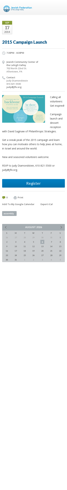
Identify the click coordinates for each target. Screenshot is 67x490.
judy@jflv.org (14, 87)
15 (60, 246)
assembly (8, 213)
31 (16, 260)
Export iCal (47, 204)
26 (33, 255)
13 (42, 246)
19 (33, 251)
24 (16, 255)
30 (7, 260)
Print (18, 197)
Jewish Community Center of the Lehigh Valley (22, 63)
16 (7, 251)
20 (42, 251)
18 (25, 251)
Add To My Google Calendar (18, 204)
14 (51, 246)
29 (60, 255)
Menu (61, 7)
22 (60, 251)
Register (33, 183)
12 (33, 246)
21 (51, 251)
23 (7, 255)
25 (25, 255)
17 (16, 251)
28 (51, 255)
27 (42, 255)
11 (25, 246)
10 (16, 246)
